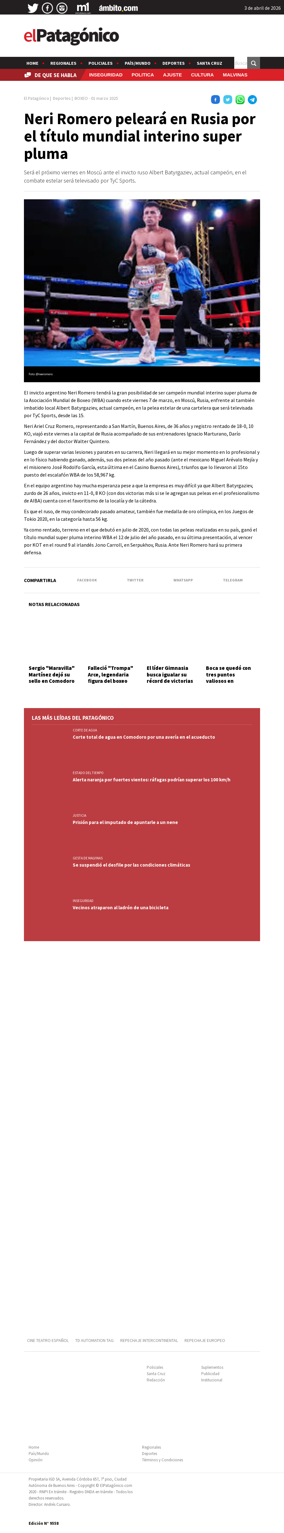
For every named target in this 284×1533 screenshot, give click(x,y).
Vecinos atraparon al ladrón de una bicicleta (120, 908)
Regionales (63, 63)
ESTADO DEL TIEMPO (88, 773)
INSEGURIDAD (105, 74)
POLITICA (143, 74)
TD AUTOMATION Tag (94, 1340)
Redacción (156, 1380)
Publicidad (210, 1373)
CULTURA (202, 74)
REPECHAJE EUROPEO (205, 1340)
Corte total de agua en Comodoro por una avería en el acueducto (144, 737)
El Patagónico (36, 98)
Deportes (173, 63)
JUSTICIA (79, 815)
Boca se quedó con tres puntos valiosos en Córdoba (228, 677)
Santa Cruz (209, 63)
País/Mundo (138, 63)
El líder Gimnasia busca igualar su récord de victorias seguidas (170, 677)
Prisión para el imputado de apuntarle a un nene (125, 822)
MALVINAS (235, 74)
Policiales (100, 63)
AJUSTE (172, 74)
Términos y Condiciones (162, 1460)
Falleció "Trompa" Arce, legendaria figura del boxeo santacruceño (110, 677)
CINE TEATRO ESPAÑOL (48, 1340)
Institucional (211, 1380)
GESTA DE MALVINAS (88, 858)
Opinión (36, 1460)
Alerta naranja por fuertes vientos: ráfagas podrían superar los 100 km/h (151, 780)
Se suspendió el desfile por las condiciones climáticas (131, 865)
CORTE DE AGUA (85, 730)
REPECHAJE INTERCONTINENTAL (149, 1340)
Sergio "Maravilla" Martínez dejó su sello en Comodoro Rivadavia (52, 677)
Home (32, 63)
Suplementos (212, 1367)
